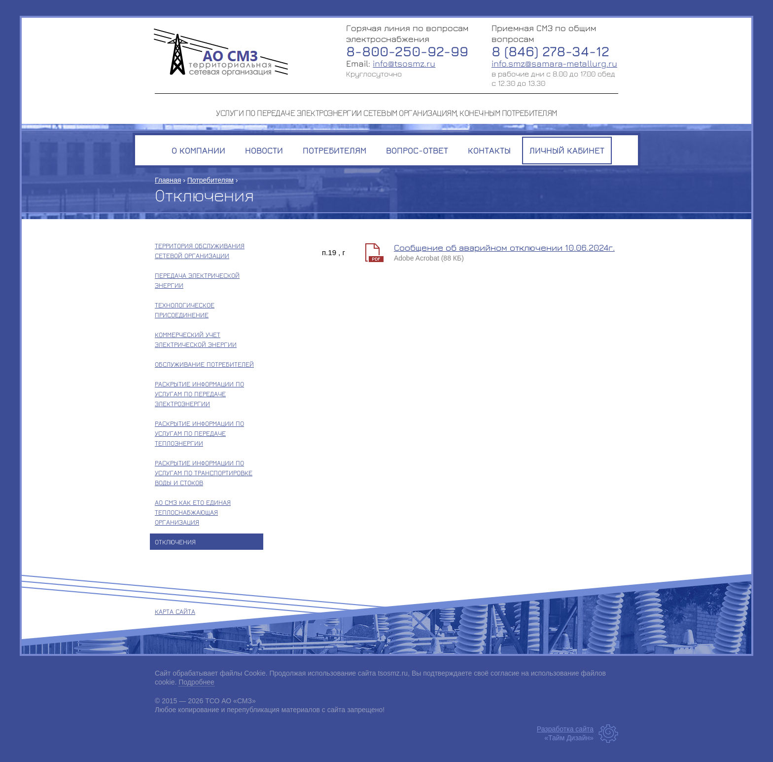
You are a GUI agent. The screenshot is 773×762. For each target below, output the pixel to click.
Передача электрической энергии (197, 280)
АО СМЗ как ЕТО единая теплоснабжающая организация (193, 512)
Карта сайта (175, 611)
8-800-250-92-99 (407, 51)
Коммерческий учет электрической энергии (196, 339)
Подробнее (196, 682)
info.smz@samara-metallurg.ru (554, 63)
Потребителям (210, 180)
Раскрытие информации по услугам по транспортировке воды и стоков (203, 472)
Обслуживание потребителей (204, 364)
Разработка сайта (565, 729)
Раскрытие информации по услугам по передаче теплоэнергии (199, 433)
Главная (168, 180)
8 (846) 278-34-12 (550, 51)
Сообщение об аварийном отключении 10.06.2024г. (504, 247)
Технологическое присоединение (184, 310)
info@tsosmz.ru (404, 63)
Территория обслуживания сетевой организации (200, 250)
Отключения (175, 541)
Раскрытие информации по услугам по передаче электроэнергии (199, 394)
